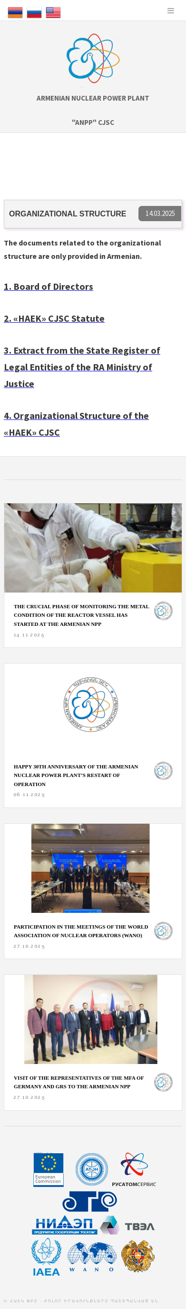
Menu (171, 10)
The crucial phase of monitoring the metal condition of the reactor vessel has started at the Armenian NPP (81, 615)
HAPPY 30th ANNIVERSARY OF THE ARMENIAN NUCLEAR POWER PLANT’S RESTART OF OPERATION (76, 775)
